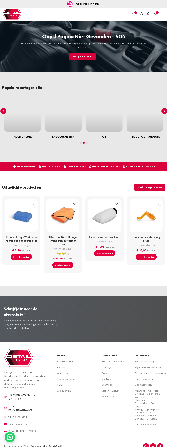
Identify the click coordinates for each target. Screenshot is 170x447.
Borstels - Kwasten (113, 361)
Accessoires (108, 396)
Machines (107, 379)
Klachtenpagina (144, 379)
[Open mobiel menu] (163, 13)
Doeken (106, 373)
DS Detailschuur (146, 245)
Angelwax (62, 373)
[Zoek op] (141, 13)
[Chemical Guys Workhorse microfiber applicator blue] (21, 216)
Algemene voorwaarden (148, 367)
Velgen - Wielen (110, 390)
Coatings (106, 367)
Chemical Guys (21, 245)
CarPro (61, 367)
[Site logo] (12, 13)
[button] (164, 111)
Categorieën (110, 355)
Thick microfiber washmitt (104, 237)
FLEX (60, 384)
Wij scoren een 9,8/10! (88, 3)
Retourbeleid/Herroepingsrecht (149, 373)
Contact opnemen (145, 424)
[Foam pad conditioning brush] (146, 216)
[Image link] (18, 357)
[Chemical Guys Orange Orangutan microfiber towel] (62, 216)
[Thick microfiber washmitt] (104, 216)
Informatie (142, 355)
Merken (62, 355)
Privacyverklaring (144, 361)
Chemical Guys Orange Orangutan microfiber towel (63, 241)
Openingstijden (143, 384)
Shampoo (107, 384)
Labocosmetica (66, 379)
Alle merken (64, 390)
